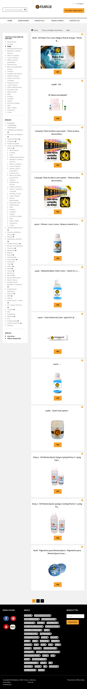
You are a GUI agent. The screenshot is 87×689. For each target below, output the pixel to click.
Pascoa (10, 271)
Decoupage (12, 259)
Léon (9, 46)
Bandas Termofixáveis (15, 246)
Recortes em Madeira (14, 135)
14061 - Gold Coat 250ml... (57, 411)
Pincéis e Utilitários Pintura (14, 233)
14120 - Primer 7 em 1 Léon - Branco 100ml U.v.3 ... (57, 224)
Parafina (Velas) (13, 139)
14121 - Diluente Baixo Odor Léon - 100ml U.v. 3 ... (57, 271)
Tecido (9, 101)
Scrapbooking (13, 321)
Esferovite (11, 262)
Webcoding (80, 680)
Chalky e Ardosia (13, 76)
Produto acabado (13, 143)
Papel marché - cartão (15, 301)
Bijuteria (11, 316)
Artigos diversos (14, 243)
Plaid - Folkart (12, 108)
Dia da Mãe (11, 275)
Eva (8, 318)
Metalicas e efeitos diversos (14, 52)
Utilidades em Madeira (15, 131)
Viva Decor (11, 110)
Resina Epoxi (11, 42)
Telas (10, 264)
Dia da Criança (12, 280)
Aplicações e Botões (14, 240)
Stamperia (11, 141)
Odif (8, 105)
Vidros (10, 266)
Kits (8, 312)
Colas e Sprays (12, 85)
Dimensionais (12, 92)
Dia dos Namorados (14, 278)
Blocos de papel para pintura (14, 68)
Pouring (10, 44)
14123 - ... (57, 364)
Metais (10, 237)
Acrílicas (10, 96)
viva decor (11, 336)
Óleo (9, 94)
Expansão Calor (12, 89)
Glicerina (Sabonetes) (14, 229)
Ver (57, 72)
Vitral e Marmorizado (14, 87)
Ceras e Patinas (12, 58)
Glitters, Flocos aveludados (12, 61)
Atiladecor (16, 680)
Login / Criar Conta (73, 10)
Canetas (10, 71)
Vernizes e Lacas (13, 83)
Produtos (40, 21)
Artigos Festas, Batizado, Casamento (14, 284)
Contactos (74, 21)
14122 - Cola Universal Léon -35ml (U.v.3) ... (57, 317)
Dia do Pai (10, 273)
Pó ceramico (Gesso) (14, 306)
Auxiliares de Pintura (14, 74)
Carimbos (10, 99)
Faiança (9, 253)
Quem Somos (23, 21)
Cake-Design (11, 257)
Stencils (11, 293)
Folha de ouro (12, 64)
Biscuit (10, 255)
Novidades (11, 123)
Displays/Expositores (14, 49)
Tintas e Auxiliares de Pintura (15, 147)
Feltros (9, 298)
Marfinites (11, 250)
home (9, 21)
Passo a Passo (57, 21)
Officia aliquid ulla (14, 338)
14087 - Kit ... (57, 84)
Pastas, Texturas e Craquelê (14, 79)
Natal (10, 268)
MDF (9, 296)
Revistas (10, 325)
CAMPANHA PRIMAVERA (11, 126)
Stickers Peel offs (14, 323)
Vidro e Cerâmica (13, 55)
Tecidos (11, 309)
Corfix (9, 112)
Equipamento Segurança (12, 290)
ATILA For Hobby (13, 103)
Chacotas (11, 248)
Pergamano (11, 314)
